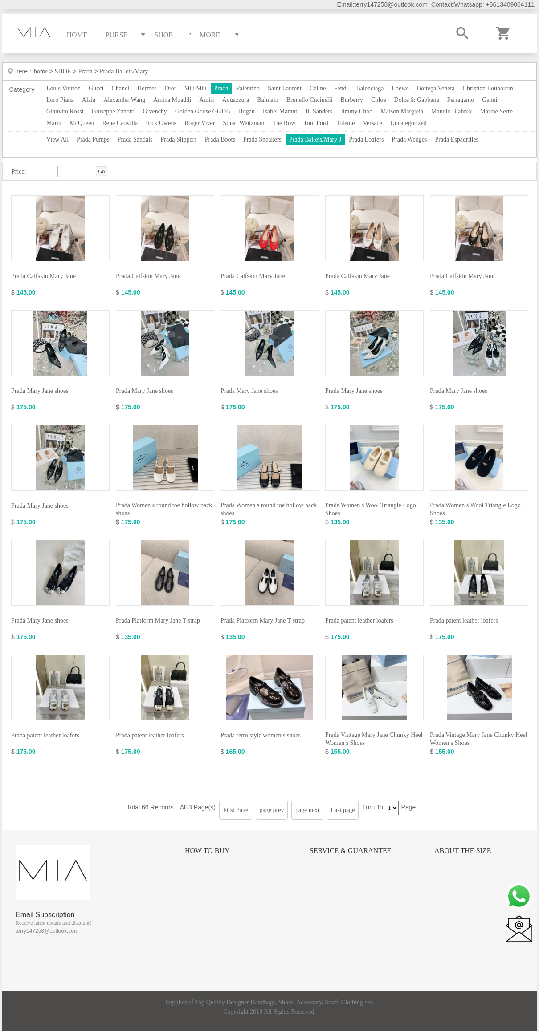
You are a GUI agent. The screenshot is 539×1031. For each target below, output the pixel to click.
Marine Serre (496, 111)
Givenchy (155, 111)
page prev (272, 810)
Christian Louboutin (488, 88)
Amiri (206, 100)
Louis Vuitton (63, 88)
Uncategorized (408, 123)
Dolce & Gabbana (416, 100)
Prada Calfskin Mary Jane (43, 276)
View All (57, 139)
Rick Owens (161, 123)
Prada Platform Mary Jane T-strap (158, 620)
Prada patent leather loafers (359, 620)
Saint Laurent (285, 88)
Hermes (147, 88)
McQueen (81, 123)
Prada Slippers (179, 139)
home (41, 71)
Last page (343, 810)
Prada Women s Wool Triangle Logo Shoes (370, 509)
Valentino (248, 88)
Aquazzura (235, 100)
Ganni (489, 100)
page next (307, 810)
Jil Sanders (318, 111)
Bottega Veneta (436, 88)
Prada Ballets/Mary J (126, 71)
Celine (318, 88)
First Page (235, 810)
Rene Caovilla (120, 123)
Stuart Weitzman (243, 123)
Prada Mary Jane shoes (40, 391)
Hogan (246, 111)
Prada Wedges (409, 139)
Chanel (121, 88)
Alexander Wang (124, 100)
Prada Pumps (93, 139)
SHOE (63, 71)
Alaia (88, 100)
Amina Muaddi (172, 100)
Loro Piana (60, 100)
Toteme (345, 123)
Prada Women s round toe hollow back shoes (164, 509)
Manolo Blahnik (451, 111)
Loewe (400, 88)
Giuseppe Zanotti (113, 111)
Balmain (267, 100)
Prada (85, 71)
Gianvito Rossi (65, 111)
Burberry (352, 100)
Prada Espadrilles (456, 139)
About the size (462, 850)
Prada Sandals (135, 139)
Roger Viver (199, 123)
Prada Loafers (366, 139)
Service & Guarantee (351, 850)
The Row (284, 123)
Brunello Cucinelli (309, 100)
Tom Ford (315, 123)
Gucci (96, 88)
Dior (170, 88)
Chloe (378, 100)
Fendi (341, 88)
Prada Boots (220, 139)
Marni (53, 123)
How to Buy (207, 850)
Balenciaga (370, 88)
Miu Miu (195, 88)
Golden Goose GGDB (202, 111)
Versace (372, 123)
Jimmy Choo (356, 111)
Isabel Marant (280, 111)
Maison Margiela (401, 111)
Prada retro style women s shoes (260, 735)
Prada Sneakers (262, 139)
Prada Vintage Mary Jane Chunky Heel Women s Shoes (374, 739)
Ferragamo (460, 100)
